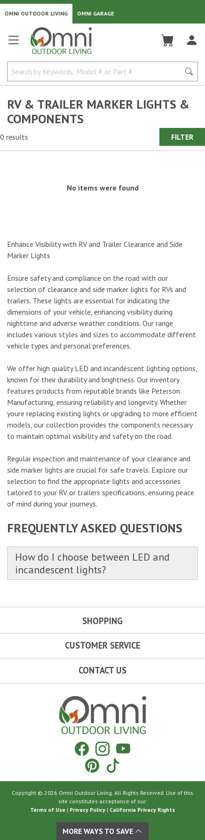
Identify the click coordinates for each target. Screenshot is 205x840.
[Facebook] (82, 748)
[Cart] (167, 40)
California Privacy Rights (142, 809)
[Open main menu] (13, 44)
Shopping (102, 620)
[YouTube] (123, 748)
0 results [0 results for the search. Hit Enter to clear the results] (14, 137)
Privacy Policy (87, 809)
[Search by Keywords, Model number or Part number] (96, 71)
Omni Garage (95, 13)
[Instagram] (102, 748)
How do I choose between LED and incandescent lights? (92, 563)
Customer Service (102, 645)
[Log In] (191, 40)
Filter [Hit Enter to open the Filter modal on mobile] (182, 137)
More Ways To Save (102, 831)
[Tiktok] (113, 765)
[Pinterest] (92, 765)
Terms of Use (47, 809)
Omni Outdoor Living (36, 13)
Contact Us (102, 670)
